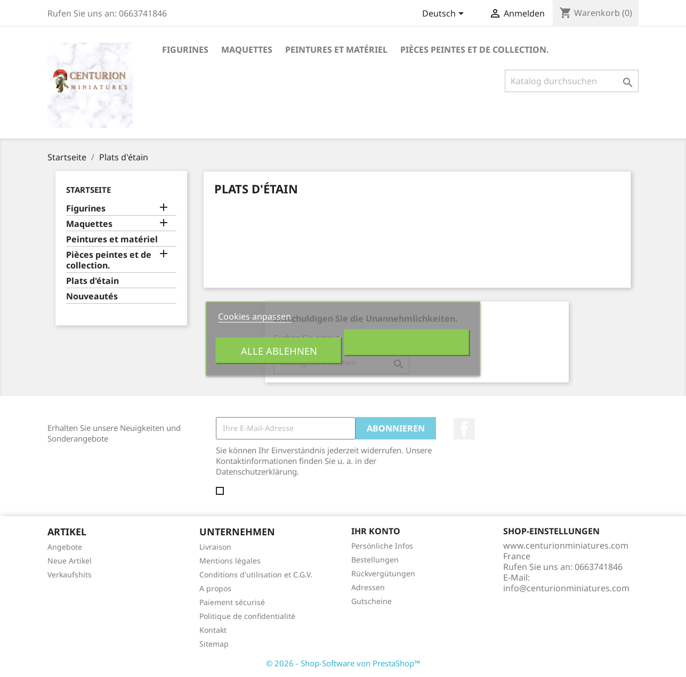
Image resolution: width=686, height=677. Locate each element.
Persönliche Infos (382, 546)
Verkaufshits (69, 574)
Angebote (64, 547)
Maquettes (246, 49)
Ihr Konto (375, 531)
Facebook (464, 428)
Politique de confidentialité (247, 616)
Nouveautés (92, 296)
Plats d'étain (92, 281)
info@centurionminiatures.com (566, 588)
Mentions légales (230, 561)
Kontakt (213, 630)
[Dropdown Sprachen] (444, 14)
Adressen (368, 587)
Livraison (215, 547)
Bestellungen (375, 559)
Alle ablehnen (279, 350)
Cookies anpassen (254, 316)
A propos (215, 588)
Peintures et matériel (336, 49)
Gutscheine (371, 601)
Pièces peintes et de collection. (474, 49)
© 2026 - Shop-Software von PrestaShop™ (343, 663)
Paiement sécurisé (232, 602)
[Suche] (572, 81)
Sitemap (214, 644)
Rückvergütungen (383, 573)
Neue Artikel (69, 561)
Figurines (185, 49)
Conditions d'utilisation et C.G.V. (255, 574)
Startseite (88, 189)
